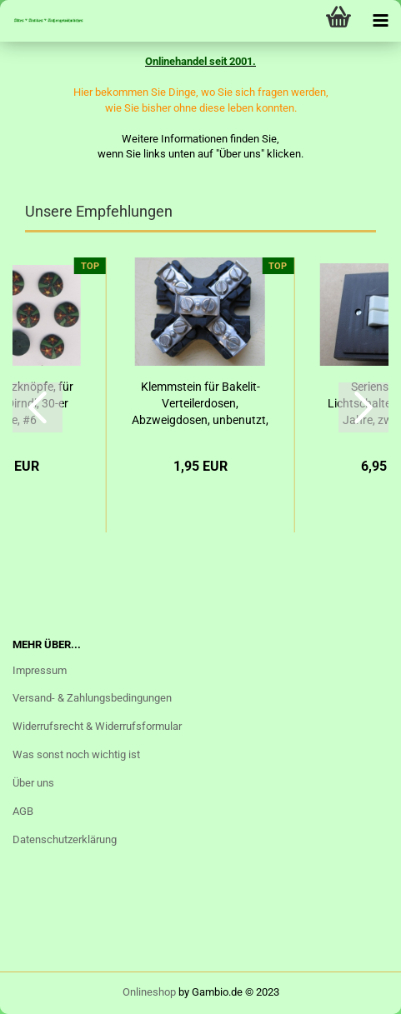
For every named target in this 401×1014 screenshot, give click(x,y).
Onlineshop (149, 992)
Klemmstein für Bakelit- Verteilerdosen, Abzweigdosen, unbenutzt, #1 (200, 404)
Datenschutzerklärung (65, 839)
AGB (23, 811)
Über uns (33, 783)
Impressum (40, 670)
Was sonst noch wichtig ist (76, 754)
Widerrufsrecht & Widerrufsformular (97, 726)
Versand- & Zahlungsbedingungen (92, 698)
